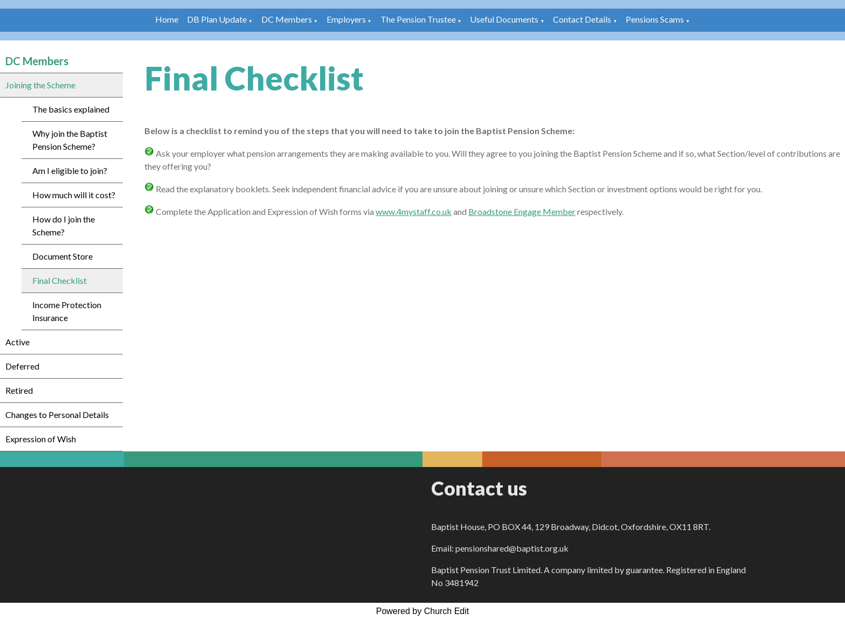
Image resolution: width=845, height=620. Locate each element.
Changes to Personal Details (57, 414)
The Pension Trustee (419, 19)
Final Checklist (59, 280)
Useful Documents (504, 19)
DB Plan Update (217, 19)
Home (166, 19)
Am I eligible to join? (69, 170)
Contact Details (582, 19)
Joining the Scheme (40, 85)
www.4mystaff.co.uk (414, 211)
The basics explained (70, 109)
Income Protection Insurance (66, 311)
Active (17, 342)
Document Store (62, 256)
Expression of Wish (40, 439)
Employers (346, 19)
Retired (19, 390)
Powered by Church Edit (422, 611)
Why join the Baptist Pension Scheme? (69, 139)
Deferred (22, 366)
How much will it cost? (73, 195)
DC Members (286, 19)
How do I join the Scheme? (63, 225)
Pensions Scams (655, 19)
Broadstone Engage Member (522, 211)
